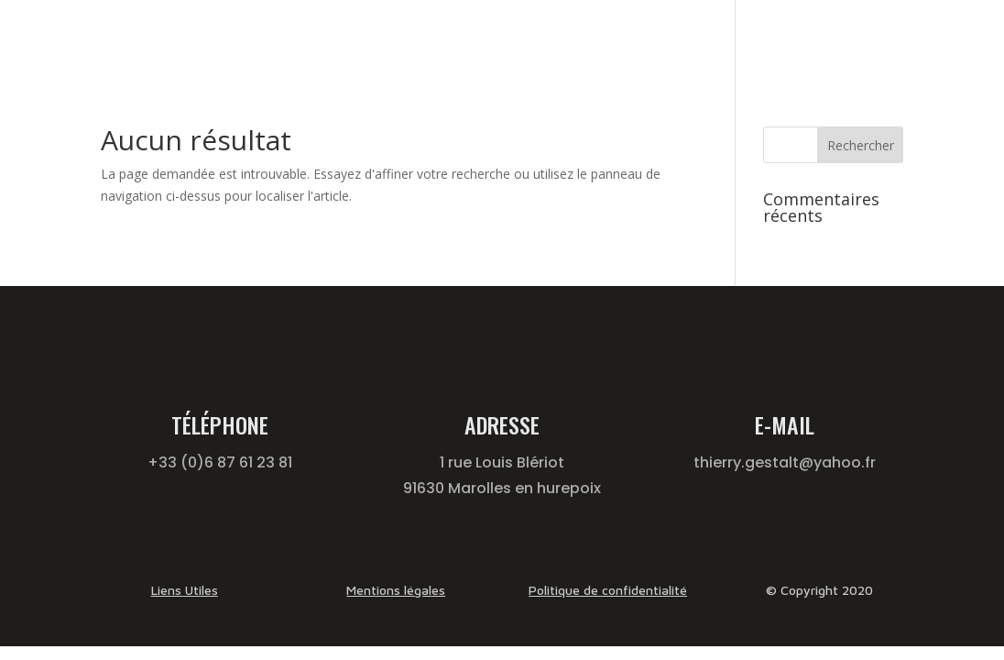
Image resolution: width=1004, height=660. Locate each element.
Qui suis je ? (794, 38)
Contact (879, 38)
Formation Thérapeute (668, 38)
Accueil (411, 38)
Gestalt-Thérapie (508, 38)
